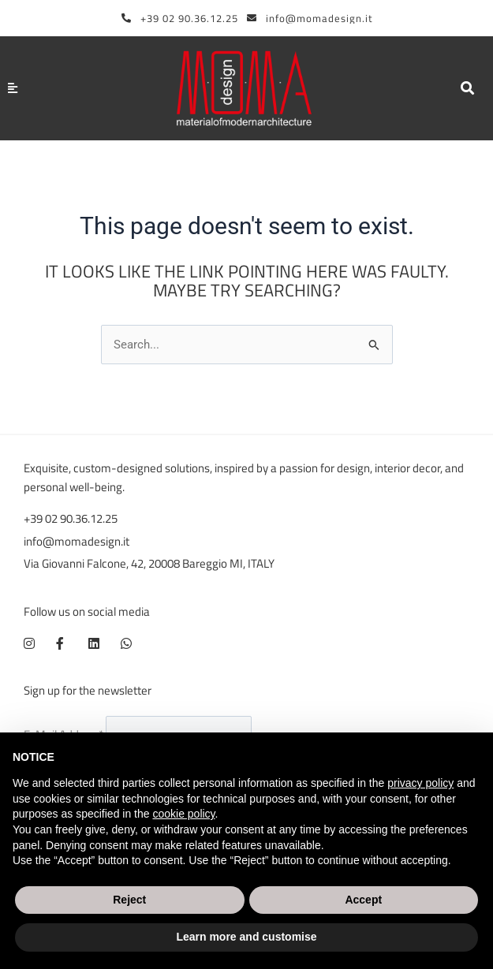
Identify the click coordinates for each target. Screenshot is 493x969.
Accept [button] (363, 899)
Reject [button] (129, 899)
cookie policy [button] (183, 813)
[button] (467, 89)
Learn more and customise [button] (246, 936)
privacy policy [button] (420, 783)
